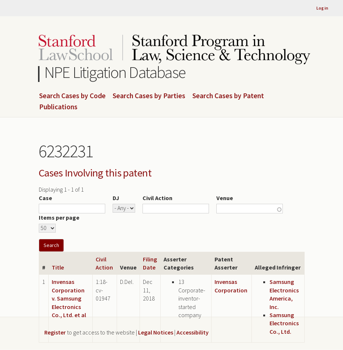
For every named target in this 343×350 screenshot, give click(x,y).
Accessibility (192, 332)
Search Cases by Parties (149, 96)
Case (45, 198)
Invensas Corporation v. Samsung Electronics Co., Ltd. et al (69, 298)
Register (55, 332)
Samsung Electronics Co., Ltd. (284, 323)
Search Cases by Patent (228, 96)
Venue (224, 198)
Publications (58, 107)
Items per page (59, 217)
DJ (116, 198)
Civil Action (157, 198)
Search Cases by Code (72, 96)
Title (58, 267)
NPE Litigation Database (115, 72)
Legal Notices (155, 332)
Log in (322, 8)
